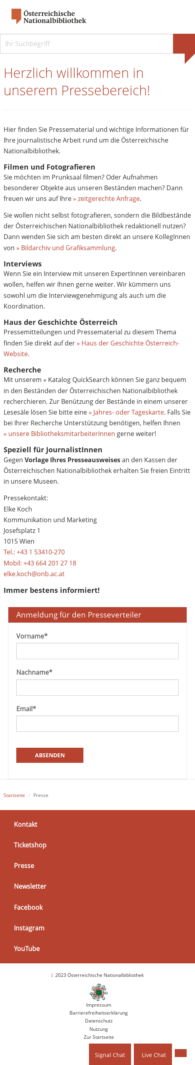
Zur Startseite (99, 1037)
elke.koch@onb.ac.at (34, 573)
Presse (24, 865)
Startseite (14, 795)
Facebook (28, 907)
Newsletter (30, 886)
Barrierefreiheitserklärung (99, 1012)
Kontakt (25, 824)
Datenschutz (99, 1020)
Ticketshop (30, 845)
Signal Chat (110, 1055)
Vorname (32, 636)
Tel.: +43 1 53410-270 (34, 552)
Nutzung (98, 1029)
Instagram (29, 928)
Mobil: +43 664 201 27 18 (40, 563)
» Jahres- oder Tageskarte (126, 412)
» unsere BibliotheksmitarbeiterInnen (59, 433)
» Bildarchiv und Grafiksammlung (65, 247)
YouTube (27, 948)
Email (26, 708)
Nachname (34, 672)
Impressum (98, 1004)
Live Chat (154, 1055)
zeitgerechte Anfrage (109, 198)
